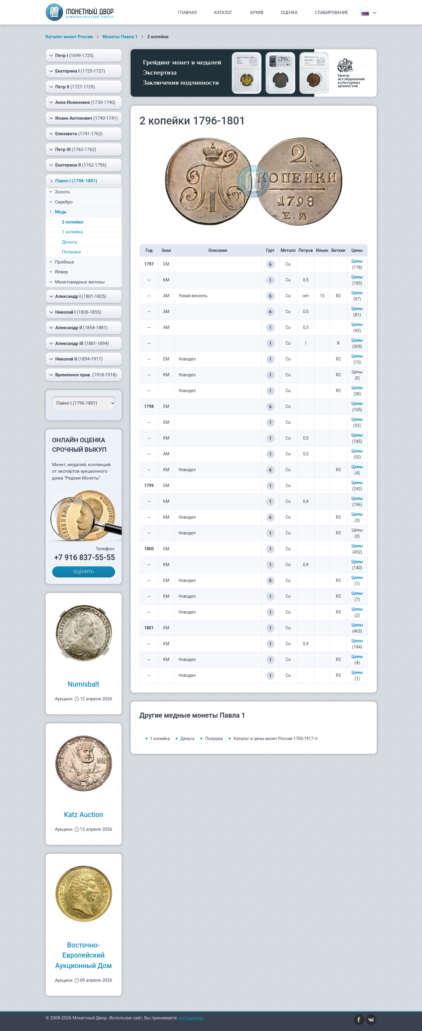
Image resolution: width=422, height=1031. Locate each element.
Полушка (71, 252)
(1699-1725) (71, 55)
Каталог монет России (69, 36)
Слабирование (331, 12)
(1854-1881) (78, 328)
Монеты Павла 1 (120, 36)
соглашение (190, 1018)
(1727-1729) (72, 87)
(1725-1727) (77, 71)
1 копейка (72, 232)
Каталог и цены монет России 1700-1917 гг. (276, 738)
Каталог (223, 12)
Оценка (289, 12)
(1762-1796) (77, 165)
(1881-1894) (79, 343)
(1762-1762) (72, 149)
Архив (256, 12)
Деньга (69, 242)
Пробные (61, 262)
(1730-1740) (82, 102)
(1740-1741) (83, 118)
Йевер (58, 272)
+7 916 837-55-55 (84, 557)
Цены (357, 261)
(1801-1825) (77, 296)
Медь (57, 212)
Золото (59, 192)
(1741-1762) (76, 134)
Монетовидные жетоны (77, 282)
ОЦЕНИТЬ (83, 571)
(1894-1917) (76, 359)
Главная (187, 12)
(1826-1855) (75, 312)
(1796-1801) (72, 181)
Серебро (61, 202)
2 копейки (72, 222)
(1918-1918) (83, 375)
